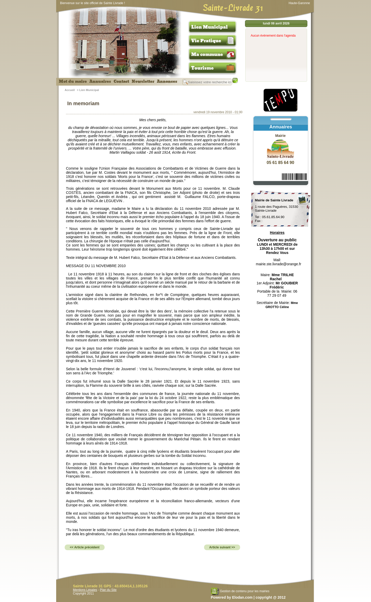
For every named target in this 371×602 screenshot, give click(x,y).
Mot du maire (73, 81)
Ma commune (207, 54)
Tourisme (202, 68)
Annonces (167, 81)
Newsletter (143, 81)
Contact (121, 81)
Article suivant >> (222, 547)
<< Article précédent (84, 547)
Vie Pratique (206, 40)
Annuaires (100, 81)
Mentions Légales (85, 590)
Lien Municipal (209, 27)
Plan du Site (108, 590)
